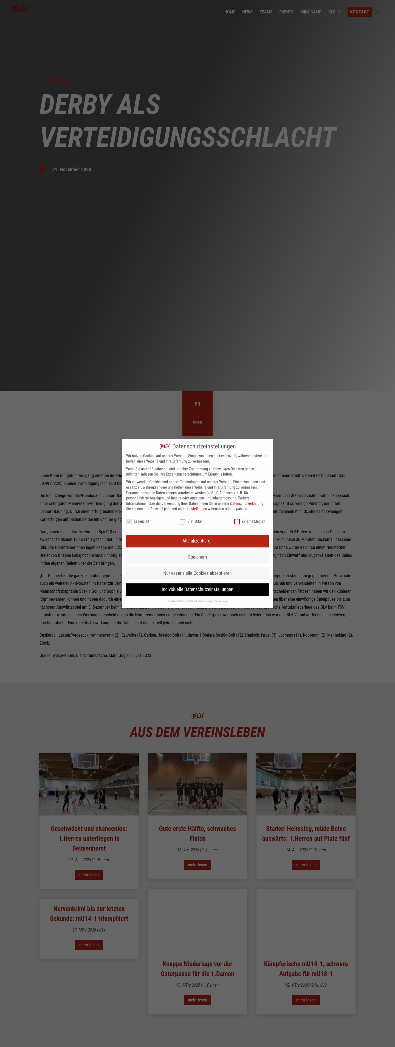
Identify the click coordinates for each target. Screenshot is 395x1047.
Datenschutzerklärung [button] (200, 444)
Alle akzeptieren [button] (197, 383)
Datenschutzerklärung (246, 346)
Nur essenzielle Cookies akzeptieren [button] (197, 416)
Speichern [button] (197, 399)
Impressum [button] (221, 444)
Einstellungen (197, 351)
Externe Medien (249, 364)
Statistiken (192, 364)
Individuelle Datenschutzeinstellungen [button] (197, 432)
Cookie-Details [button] (175, 444)
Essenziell (137, 364)
